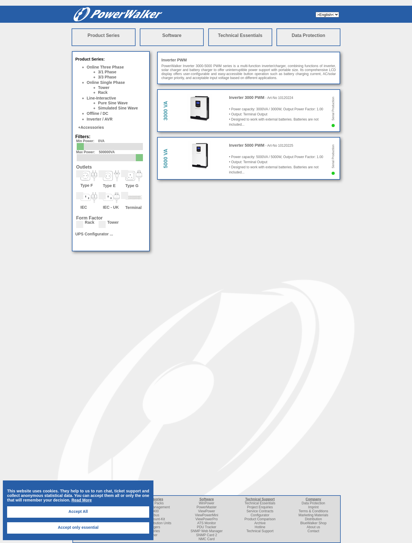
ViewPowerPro (206, 519)
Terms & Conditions (313, 511)
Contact (313, 531)
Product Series (104, 35)
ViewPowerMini (206, 515)
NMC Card (207, 539)
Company (313, 499)
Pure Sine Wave (113, 103)
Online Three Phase (105, 67)
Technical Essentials (240, 35)
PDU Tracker (207, 527)
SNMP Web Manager (207, 531)
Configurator (260, 515)
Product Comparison (259, 519)
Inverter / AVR (100, 119)
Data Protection (308, 35)
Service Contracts (260, 511)
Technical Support (260, 499)
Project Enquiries (260, 507)
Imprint (313, 507)
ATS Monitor (206, 523)
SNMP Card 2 (206, 535)
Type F (86, 178)
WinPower (207, 503)
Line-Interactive (101, 98)
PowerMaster (207, 507)
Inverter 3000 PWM (247, 97)
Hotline (260, 527)
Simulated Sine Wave (118, 108)
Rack (102, 92)
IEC (86, 200)
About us (313, 527)
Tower (103, 87)
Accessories (92, 127)
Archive (260, 523)
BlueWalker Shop (313, 523)
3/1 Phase (107, 72)
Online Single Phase (106, 82)
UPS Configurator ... (94, 234)
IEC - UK (109, 200)
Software (172, 35)
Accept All (78, 511)
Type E (109, 178)
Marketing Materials (313, 515)
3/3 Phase (107, 77)
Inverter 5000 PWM (247, 145)
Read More (81, 500)
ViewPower (206, 511)
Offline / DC (97, 113)
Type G (131, 178)
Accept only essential (78, 527)
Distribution (313, 519)
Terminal (131, 200)
